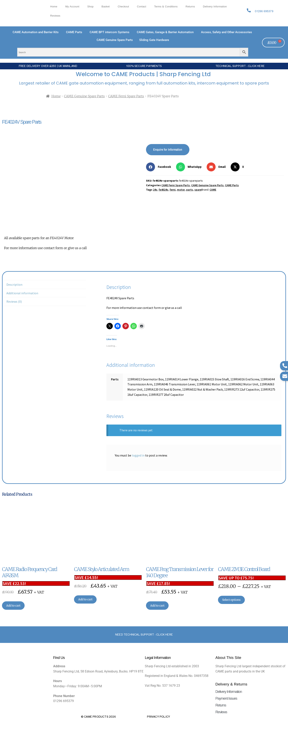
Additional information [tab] (22, 293)
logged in (138, 455)
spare (197, 189)
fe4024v (163, 189)
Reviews (55, 15)
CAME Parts (232, 185)
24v (155, 189)
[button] (160, 166)
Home (53, 6)
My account (72, 6)
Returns (190, 6)
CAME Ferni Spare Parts (126, 96)
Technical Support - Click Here (240, 66)
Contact (141, 6)
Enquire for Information (167, 149)
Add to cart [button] (13, 605)
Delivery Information (215, 6)
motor (181, 189)
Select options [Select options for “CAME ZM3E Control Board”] (231, 600)
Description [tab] (14, 284)
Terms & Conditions (166, 6)
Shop (90, 6)
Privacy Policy (158, 716)
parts (189, 189)
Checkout (123, 6)
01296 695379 (264, 11)
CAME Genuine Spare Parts (84, 96)
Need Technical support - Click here (144, 634)
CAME (213, 189)
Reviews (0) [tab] (14, 301)
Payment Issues (226, 698)
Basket (106, 6)
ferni (173, 189)
